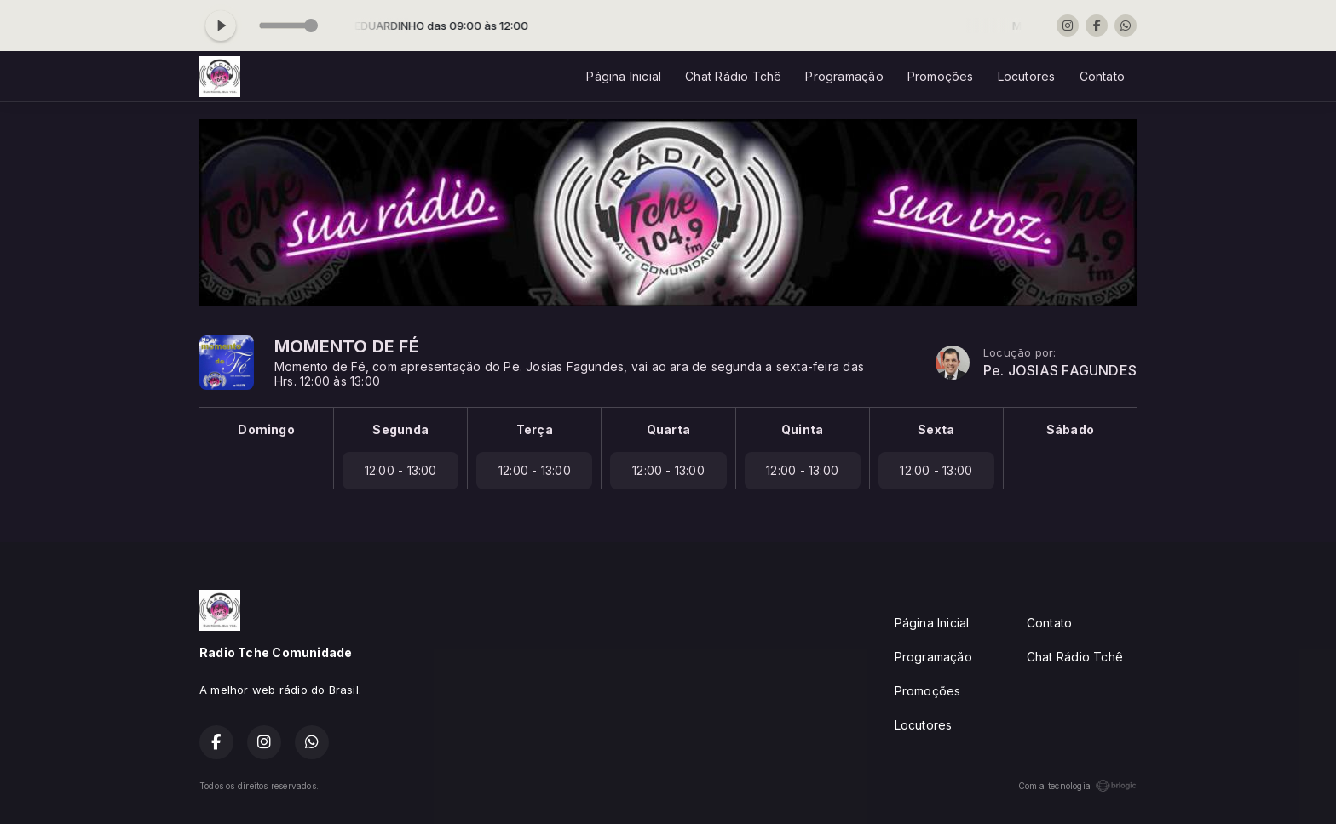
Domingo (266, 429)
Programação (844, 76)
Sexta (936, 429)
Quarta (668, 429)
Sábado (1070, 429)
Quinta (802, 429)
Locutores (1027, 76)
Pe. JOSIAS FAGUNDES (1060, 371)
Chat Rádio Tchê (733, 76)
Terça (534, 429)
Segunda (400, 429)
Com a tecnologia (1077, 786)
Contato (1102, 76)
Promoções (940, 76)
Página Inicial (623, 76)
